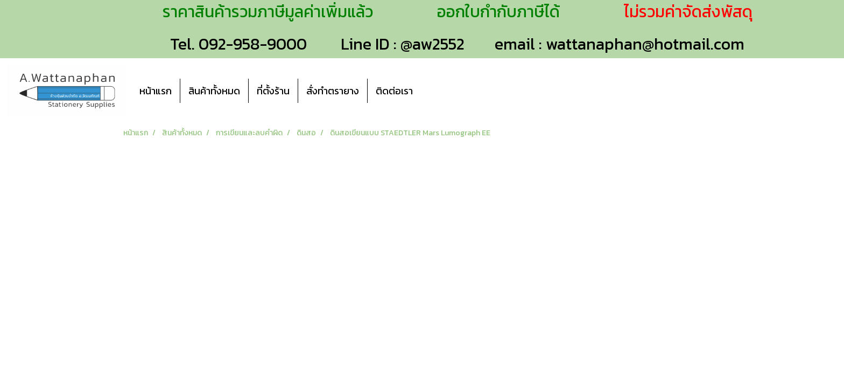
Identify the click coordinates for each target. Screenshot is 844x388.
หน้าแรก (155, 91)
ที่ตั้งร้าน (273, 91)
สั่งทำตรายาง (332, 91)
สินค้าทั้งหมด (214, 91)
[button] (437, 90)
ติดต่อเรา (394, 91)
